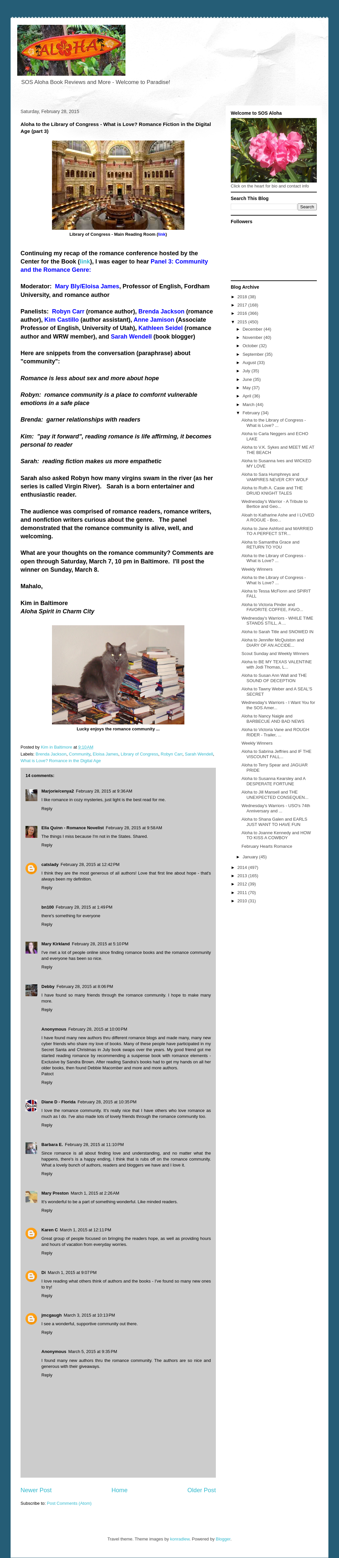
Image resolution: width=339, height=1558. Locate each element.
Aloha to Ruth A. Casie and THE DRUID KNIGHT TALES (272, 490)
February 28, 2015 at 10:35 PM (106, 1101)
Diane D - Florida (58, 1101)
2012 (242, 884)
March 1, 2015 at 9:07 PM (72, 1272)
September (254, 354)
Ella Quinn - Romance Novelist (72, 827)
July (247, 370)
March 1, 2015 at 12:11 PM (85, 1229)
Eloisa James (105, 754)
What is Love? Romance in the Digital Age (61, 760)
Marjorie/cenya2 (57, 791)
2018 (242, 296)
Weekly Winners (256, 569)
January (251, 856)
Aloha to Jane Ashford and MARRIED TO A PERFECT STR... (277, 531)
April (248, 395)
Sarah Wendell (199, 754)
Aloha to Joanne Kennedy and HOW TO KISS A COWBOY (276, 835)
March (249, 404)
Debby (48, 986)
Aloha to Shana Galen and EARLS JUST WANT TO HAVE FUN (274, 822)
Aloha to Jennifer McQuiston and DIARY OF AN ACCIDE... (272, 642)
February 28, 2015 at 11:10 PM (94, 1144)
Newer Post (36, 1490)
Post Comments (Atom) (69, 1503)
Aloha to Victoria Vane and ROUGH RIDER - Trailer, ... (275, 732)
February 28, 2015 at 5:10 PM (100, 943)
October (251, 345)
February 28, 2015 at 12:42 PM (90, 864)
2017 (242, 305)
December (253, 329)
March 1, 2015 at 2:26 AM (95, 1193)
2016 (242, 313)
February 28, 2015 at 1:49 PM (84, 907)
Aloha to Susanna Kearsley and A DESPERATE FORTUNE (273, 781)
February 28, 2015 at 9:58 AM (134, 827)
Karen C (49, 1229)
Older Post (201, 1490)
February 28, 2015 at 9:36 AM (104, 791)
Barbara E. (52, 1144)
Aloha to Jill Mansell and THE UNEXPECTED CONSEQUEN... (274, 795)
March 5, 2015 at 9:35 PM (92, 1351)
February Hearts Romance (266, 846)
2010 (242, 900)
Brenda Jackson (51, 754)
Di (43, 1272)
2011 (242, 892)
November (253, 337)
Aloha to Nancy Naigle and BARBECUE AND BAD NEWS (272, 719)
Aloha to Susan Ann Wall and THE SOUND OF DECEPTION (274, 678)
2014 (242, 867)
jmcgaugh (51, 1315)
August (250, 362)
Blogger (223, 1539)
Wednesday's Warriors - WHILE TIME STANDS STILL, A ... (277, 621)
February (252, 412)
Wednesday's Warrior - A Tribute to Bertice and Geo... (274, 504)
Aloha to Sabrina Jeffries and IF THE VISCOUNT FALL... (276, 754)
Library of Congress (139, 754)
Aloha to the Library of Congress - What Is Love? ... (273, 580)
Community (79, 754)
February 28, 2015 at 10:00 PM (97, 1029)
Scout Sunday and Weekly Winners (275, 653)
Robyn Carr (171, 754)
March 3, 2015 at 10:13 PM (89, 1315)
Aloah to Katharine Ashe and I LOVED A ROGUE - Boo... (277, 517)
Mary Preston (55, 1193)
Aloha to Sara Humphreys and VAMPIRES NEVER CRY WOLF (274, 477)
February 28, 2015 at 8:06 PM (85, 986)
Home (120, 1490)
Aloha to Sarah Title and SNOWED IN (277, 631)
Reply (46, 808)
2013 (242, 875)
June (248, 379)
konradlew (180, 1539)
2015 (242, 321)
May (247, 387)
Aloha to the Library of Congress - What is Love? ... (273, 423)
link (85, 261)
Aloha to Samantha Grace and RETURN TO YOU (270, 545)
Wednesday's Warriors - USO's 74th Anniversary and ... (275, 808)
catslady (50, 864)
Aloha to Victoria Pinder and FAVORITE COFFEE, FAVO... (272, 607)
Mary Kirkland (55, 943)
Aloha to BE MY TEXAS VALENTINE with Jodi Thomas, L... (276, 664)
